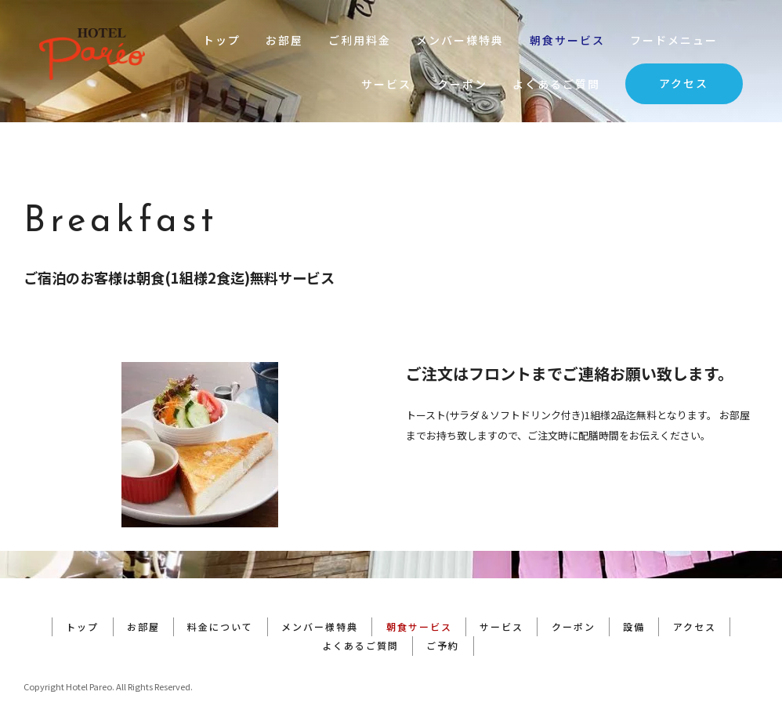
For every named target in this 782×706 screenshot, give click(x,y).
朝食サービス (567, 40)
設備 (638, 599)
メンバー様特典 (460, 40)
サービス (386, 84)
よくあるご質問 (556, 84)
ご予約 (443, 618)
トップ (222, 40)
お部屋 (284, 40)
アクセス (683, 83)
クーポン (462, 84)
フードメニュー (674, 40)
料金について (219, 599)
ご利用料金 (359, 40)
